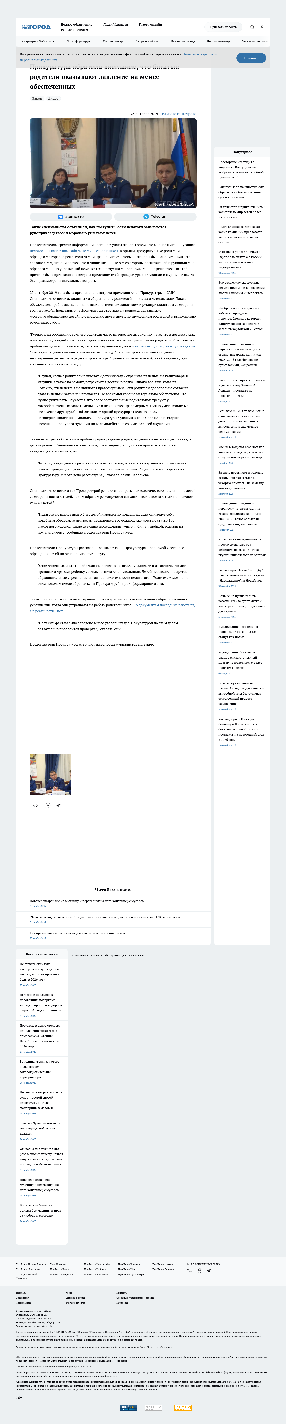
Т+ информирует (79, 41)
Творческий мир (148, 41)
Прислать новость (223, 27)
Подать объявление (76, 24)
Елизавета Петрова (179, 114)
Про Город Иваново (163, 1264)
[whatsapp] (48, 805)
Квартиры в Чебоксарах (39, 41)
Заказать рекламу (255, 41)
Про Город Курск (59, 1269)
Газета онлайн (150, 24)
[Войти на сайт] (262, 27)
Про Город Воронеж (129, 1264)
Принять (251, 58)
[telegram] (60, 805)
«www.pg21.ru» (43, 1310)
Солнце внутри (114, 41)
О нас (69, 1292)
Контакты (121, 1292)
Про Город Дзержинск (62, 1274)
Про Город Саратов (163, 1269)
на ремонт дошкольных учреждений (165, 346)
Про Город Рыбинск (95, 1269)
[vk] (35, 805)
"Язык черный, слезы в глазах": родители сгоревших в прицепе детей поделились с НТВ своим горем (113, 920)
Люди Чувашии (115, 24)
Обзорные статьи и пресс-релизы (135, 1297)
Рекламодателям (74, 30)
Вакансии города (183, 41)
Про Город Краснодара (131, 1274)
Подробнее (121, 1360)
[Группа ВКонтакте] (71, 217)
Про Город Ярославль (28, 1269)
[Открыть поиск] (252, 27)
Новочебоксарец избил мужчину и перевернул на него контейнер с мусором (113, 904)
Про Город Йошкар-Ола (97, 1264)
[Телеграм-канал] (155, 217)
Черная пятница (218, 41)
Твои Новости (58, 1264)
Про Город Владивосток (97, 1274)
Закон (37, 98)
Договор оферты (75, 1297)
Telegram (21, 1292)
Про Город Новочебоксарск (31, 1264)
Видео (53, 98)
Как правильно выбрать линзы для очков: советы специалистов (113, 936)
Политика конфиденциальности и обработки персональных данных (53, 1366)
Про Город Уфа (126, 1269)
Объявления (22, 1297)
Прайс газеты (23, 1302)
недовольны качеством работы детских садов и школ (74, 250)
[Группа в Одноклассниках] (200, 1270)
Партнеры (122, 1302)
